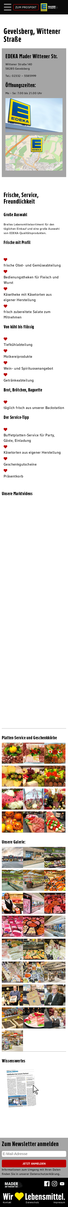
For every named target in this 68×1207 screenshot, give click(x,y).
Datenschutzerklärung (44, 1174)
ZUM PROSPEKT (26, 7)
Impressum (59, 1202)
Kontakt (7, 1202)
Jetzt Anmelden (34, 1163)
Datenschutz (32, 1202)
